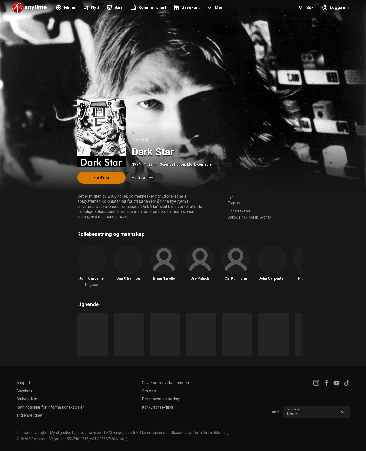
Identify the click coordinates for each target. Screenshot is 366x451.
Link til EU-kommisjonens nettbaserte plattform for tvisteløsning (177, 433)
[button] (214, 8)
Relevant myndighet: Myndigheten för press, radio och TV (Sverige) (70, 433)
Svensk (265, 217)
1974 (136, 164)
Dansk (233, 217)
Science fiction (172, 164)
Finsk (243, 217)
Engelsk (234, 203)
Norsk (253, 217)
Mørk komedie (199, 164)
